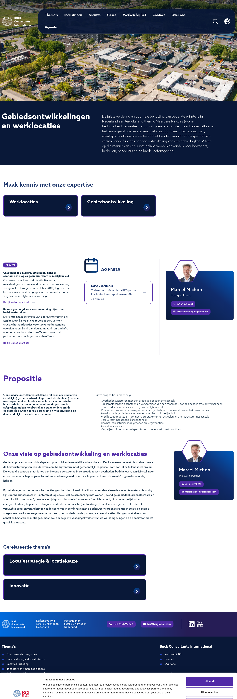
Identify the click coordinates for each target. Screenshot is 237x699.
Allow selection (209, 666)
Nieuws (95, 15)
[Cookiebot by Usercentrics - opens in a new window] (21, 692)
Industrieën (73, 15)
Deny (210, 677)
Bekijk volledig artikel (19, 302)
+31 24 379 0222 (183, 304)
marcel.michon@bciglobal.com (190, 311)
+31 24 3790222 (121, 624)
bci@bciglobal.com (157, 624)
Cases (111, 15)
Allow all (210, 655)
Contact (159, 15)
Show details (172, 692)
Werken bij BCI (134, 15)
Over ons (178, 15)
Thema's (51, 15)
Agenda (51, 27)
